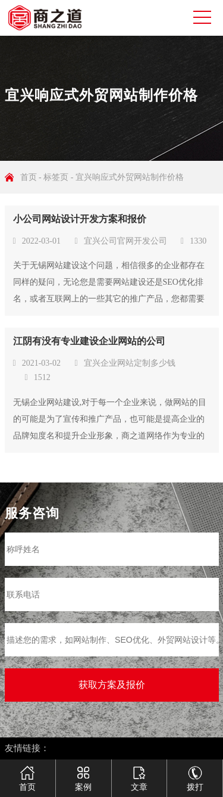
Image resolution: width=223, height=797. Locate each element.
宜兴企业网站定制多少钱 (129, 363)
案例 (83, 773)
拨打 (195, 773)
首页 (28, 177)
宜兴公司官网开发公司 (125, 240)
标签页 (55, 177)
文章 (139, 773)
